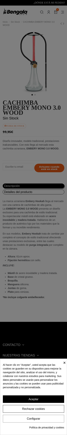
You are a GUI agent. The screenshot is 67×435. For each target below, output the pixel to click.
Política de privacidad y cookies (46, 427)
